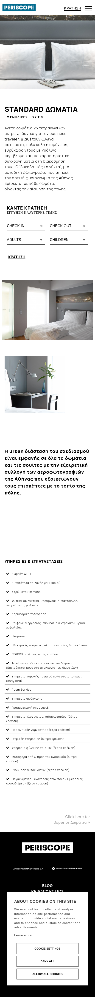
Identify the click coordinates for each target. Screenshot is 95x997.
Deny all (48, 961)
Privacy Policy (47, 891)
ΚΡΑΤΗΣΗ (72, 8)
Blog (47, 885)
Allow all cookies (47, 974)
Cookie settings (47, 948)
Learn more (23, 935)
